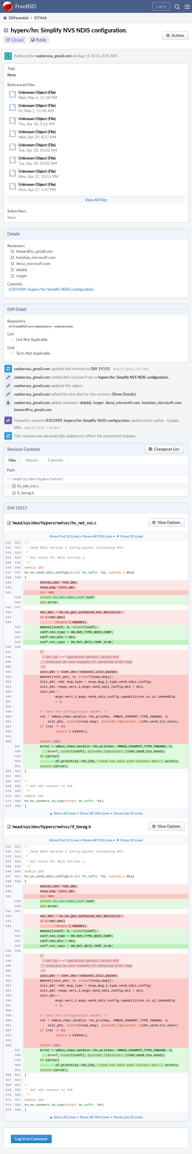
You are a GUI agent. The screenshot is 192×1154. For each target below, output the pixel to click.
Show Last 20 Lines (128, 813)
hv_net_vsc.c (28, 485)
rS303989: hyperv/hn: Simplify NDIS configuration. (51, 289)
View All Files (96, 199)
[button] (187, 6)
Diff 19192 (100, 368)
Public (41, 40)
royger (21, 275)
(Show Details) (124, 394)
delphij (21, 269)
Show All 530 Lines (98, 536)
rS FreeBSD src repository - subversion (40, 326)
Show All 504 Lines (94, 813)
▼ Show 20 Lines (129, 536)
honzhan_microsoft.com (36, 257)
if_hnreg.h (25, 492)
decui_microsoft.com (33, 263)
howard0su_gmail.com (34, 251)
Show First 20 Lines (64, 536)
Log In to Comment (31, 1138)
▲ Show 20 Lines (62, 813)
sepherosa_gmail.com (54, 55)
